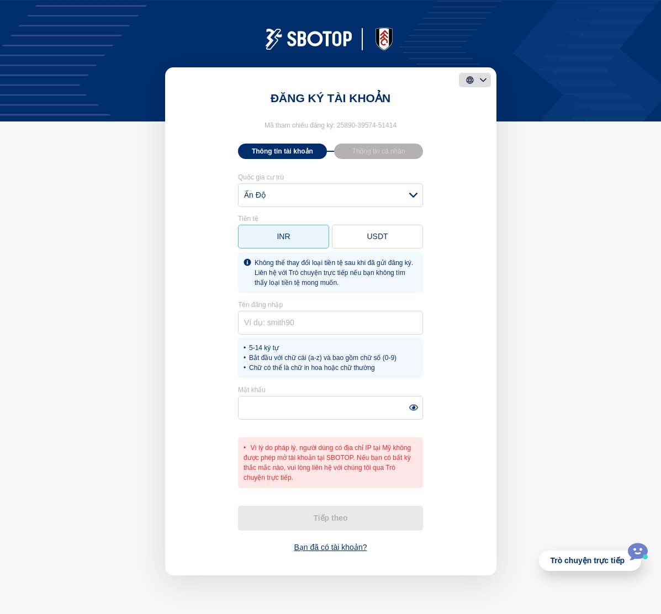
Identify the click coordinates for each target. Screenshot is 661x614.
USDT (377, 236)
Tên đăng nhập (260, 305)
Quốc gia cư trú (261, 177)
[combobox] (330, 195)
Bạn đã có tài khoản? (330, 547)
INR (283, 236)
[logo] (330, 39)
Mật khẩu (252, 390)
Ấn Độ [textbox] (255, 194)
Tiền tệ (248, 219)
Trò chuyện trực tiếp (587, 560)
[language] (475, 80)
